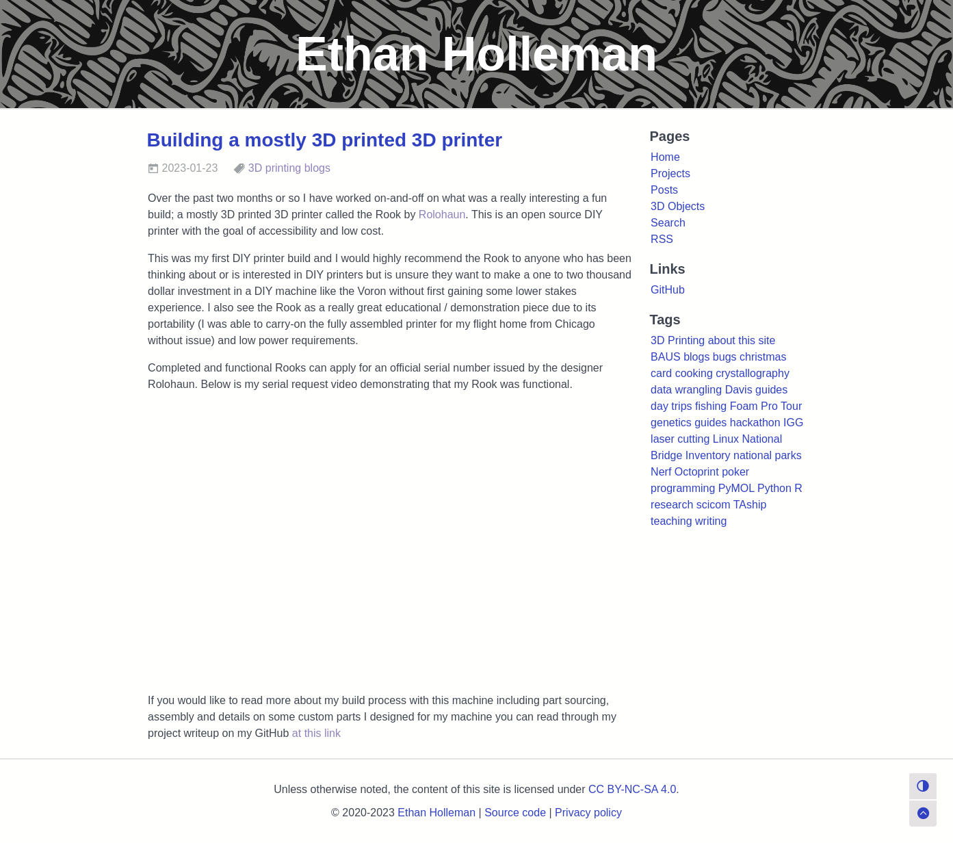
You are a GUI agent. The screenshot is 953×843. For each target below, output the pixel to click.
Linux (726, 439)
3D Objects (678, 206)
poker (735, 472)
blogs (317, 168)
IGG (793, 422)
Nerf (661, 472)
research (672, 504)
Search (668, 223)
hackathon (755, 422)
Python (774, 488)
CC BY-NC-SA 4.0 (632, 789)
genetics (671, 422)
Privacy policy (588, 812)
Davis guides (756, 389)
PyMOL (736, 488)
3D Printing (678, 340)
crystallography (752, 373)
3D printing (274, 168)
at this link (316, 733)
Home (665, 157)
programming (683, 488)
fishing (711, 406)
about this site (742, 340)
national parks (767, 455)
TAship (750, 504)
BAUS (666, 357)
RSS (662, 239)
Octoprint (697, 472)
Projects (670, 173)
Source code (515, 812)
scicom (713, 504)
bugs (725, 357)
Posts (664, 190)
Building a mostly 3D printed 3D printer (325, 140)
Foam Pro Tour (766, 406)
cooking (694, 373)
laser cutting (680, 439)
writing (711, 521)
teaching (671, 521)
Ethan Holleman (436, 812)
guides (710, 422)
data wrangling (686, 389)
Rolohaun (442, 214)
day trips (671, 406)
